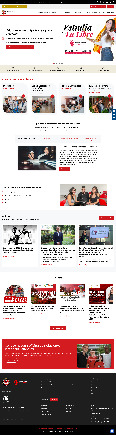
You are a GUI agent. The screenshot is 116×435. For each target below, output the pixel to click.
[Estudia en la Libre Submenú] (49, 12)
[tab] (53, 63)
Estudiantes (94, 387)
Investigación (77, 12)
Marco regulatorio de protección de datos (13, 419)
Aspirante (9, 2)
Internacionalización (91, 12)
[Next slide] (113, 39)
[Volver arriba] (112, 431)
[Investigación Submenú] (82, 12)
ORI (11, 360)
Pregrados (44, 405)
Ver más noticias (106, 218)
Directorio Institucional (47, 384)
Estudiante (17, 2)
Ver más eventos (58, 328)
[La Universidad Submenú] (62, 12)
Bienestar (94, 390)
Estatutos (94, 381)
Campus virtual (63, 2)
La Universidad (56, 12)
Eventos (68, 411)
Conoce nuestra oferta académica (20, 47)
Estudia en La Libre (46, 381)
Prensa (43, 387)
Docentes (94, 384)
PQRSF (4, 413)
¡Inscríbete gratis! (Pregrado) (14, 7)
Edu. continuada (45, 411)
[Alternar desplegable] (56, 2)
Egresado (41, 2)
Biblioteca (102, 12)
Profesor (24, 2)
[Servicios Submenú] (71, 12)
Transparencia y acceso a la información (13, 407)
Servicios (67, 12)
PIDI (92, 393)
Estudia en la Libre (42, 12)
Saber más (64, 169)
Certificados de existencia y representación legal (15, 410)
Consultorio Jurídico (98, 7)
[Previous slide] (3, 39)
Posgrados (44, 408)
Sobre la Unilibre (46, 414)
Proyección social (71, 405)
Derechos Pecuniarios (8, 416)
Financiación (110, 12)
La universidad (70, 382)
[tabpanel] (58, 158)
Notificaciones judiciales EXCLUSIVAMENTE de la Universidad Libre (58, 428)
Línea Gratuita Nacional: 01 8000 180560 (8, 390)
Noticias (68, 408)
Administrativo (33, 2)
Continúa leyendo (8, 256)
